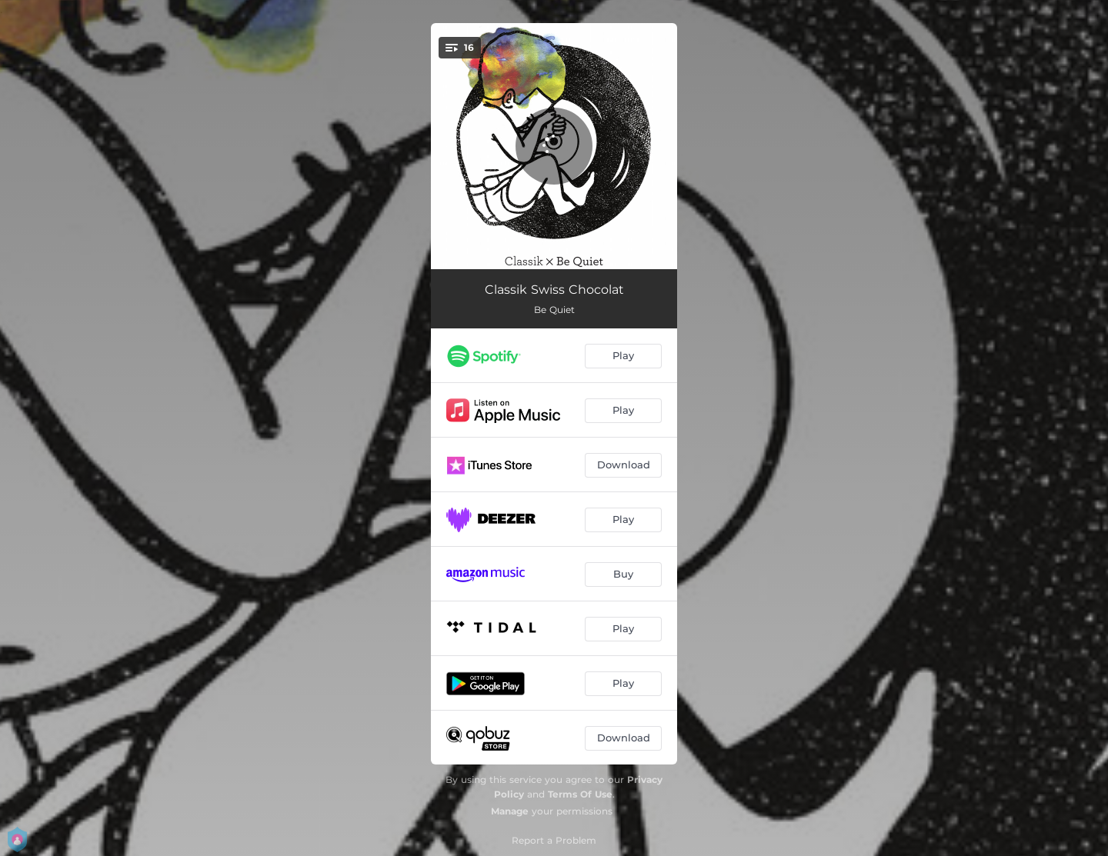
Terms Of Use (580, 794)
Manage (510, 811)
